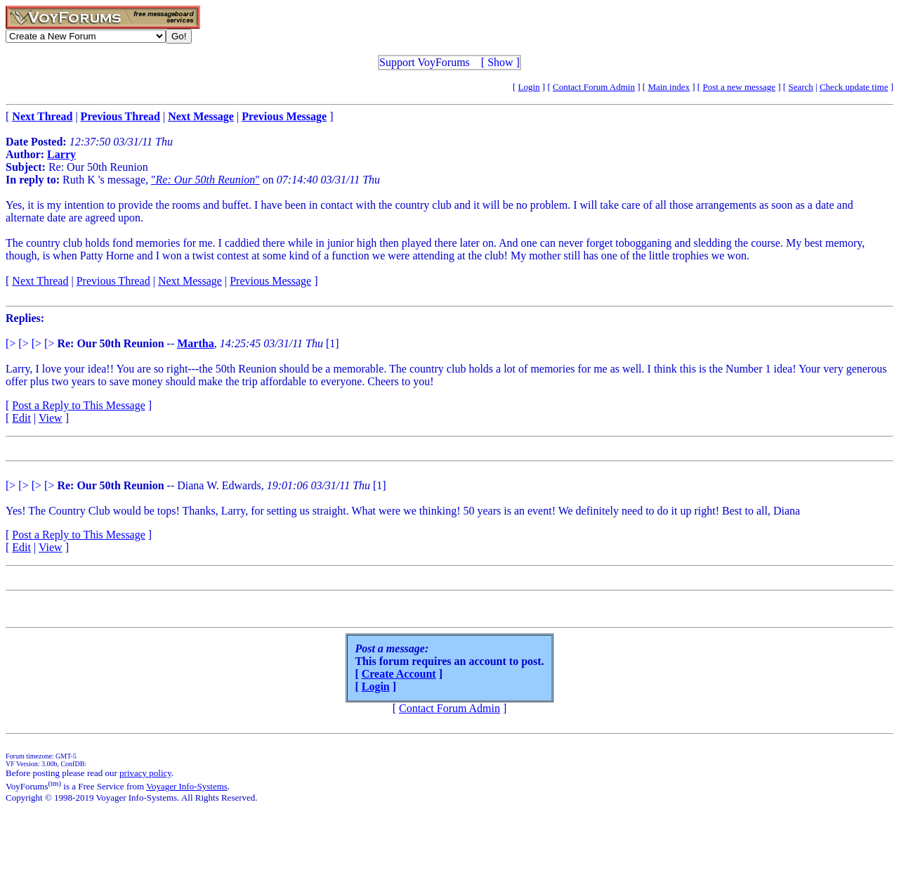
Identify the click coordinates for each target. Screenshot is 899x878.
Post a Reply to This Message (78, 405)
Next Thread (40, 281)
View (51, 418)
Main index (669, 87)
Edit (21, 418)
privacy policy (145, 773)
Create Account (399, 674)
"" (205, 180)
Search (800, 87)
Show (500, 62)
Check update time (854, 87)
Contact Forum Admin (594, 87)
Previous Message (270, 281)
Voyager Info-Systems (187, 786)
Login (529, 87)
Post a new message (738, 87)
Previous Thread (113, 281)
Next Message (190, 281)
